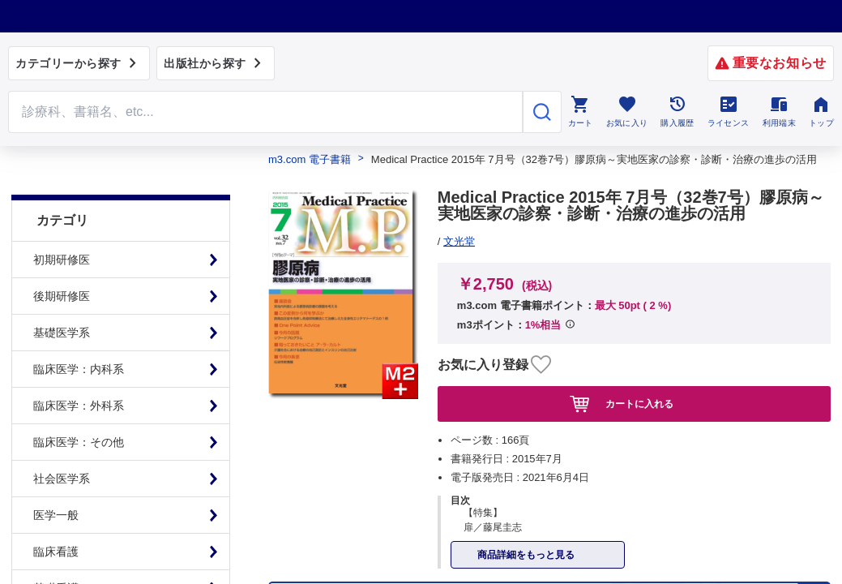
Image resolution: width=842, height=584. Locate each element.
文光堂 (459, 241)
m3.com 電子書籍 (309, 159)
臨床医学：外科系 (78, 373)
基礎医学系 (61, 300)
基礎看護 (56, 555)
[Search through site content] (265, 112)
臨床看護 (56, 519)
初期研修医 (61, 227)
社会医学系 (61, 446)
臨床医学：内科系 (78, 336)
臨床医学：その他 (78, 409)
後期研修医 (61, 263)
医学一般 (56, 482)
